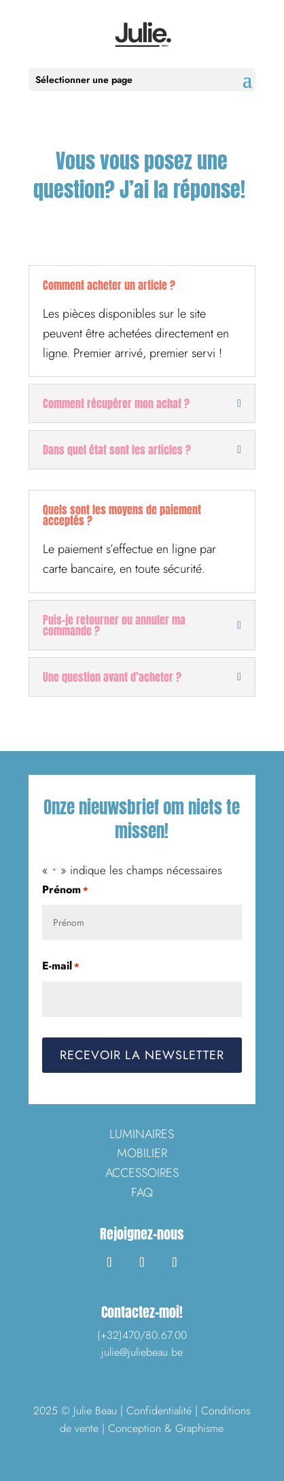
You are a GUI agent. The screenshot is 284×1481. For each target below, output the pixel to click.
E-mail (60, 966)
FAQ (142, 1192)
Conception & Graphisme (166, 1428)
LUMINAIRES (141, 1134)
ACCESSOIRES (142, 1173)
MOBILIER (142, 1153)
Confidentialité (159, 1410)
